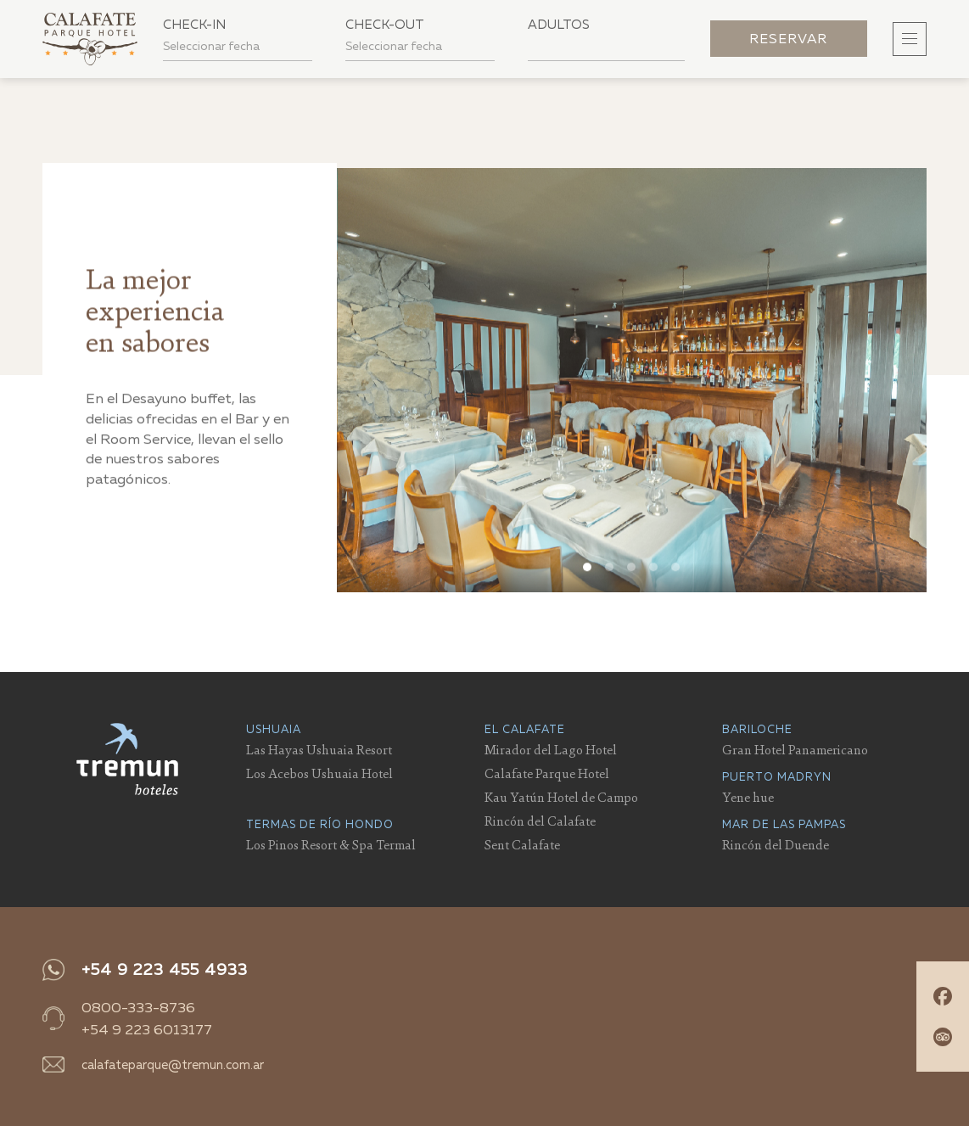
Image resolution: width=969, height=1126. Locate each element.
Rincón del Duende (775, 844)
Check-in (194, 24)
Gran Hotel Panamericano (795, 749)
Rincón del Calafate (540, 820)
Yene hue (748, 796)
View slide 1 (588, 573)
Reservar (788, 39)
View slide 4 (654, 573)
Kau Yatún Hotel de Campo (561, 796)
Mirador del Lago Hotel (550, 749)
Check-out (384, 24)
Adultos (559, 24)
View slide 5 (676, 573)
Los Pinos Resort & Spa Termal (331, 844)
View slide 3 (632, 573)
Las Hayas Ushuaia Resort (319, 749)
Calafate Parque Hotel (546, 773)
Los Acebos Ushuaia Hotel (319, 773)
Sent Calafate (522, 844)
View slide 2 (610, 573)
